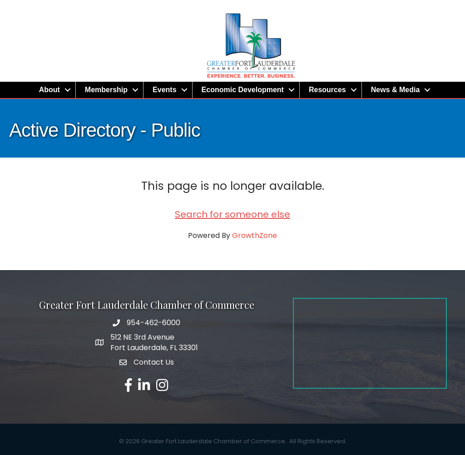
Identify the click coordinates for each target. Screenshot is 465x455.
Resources (327, 90)
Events (164, 90)
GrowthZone (254, 235)
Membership (106, 90)
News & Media (395, 90)
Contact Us (154, 362)
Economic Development (243, 90)
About (49, 90)
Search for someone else (232, 214)
